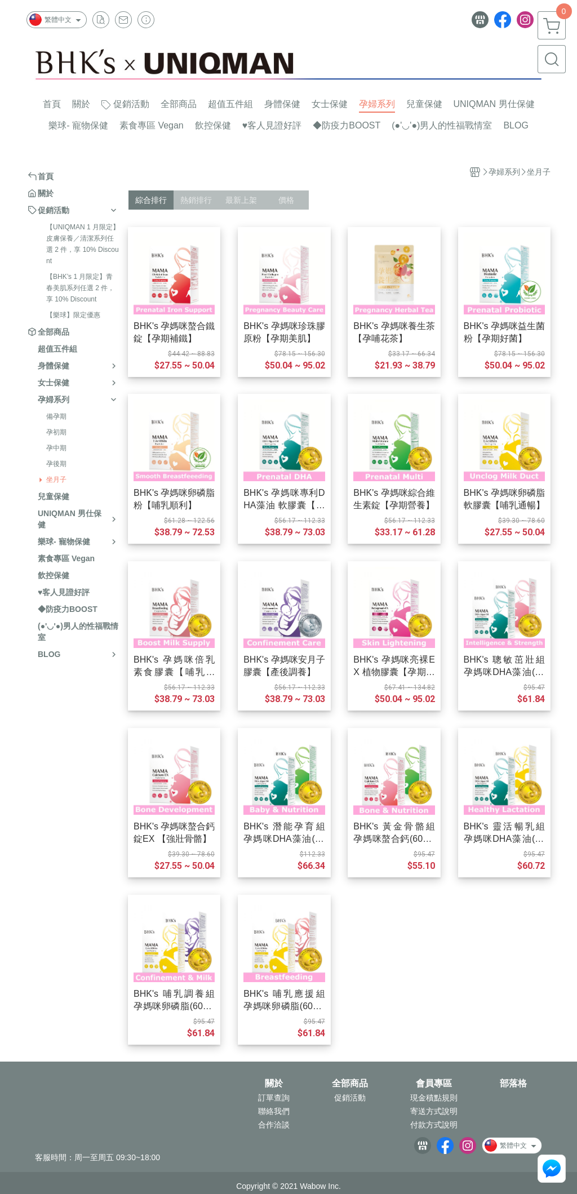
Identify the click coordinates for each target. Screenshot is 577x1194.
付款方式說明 (434, 1125)
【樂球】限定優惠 (73, 315)
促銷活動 (350, 1098)
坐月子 (56, 479)
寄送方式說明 (434, 1111)
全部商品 (350, 1083)
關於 (274, 1083)
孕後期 (56, 464)
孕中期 (56, 448)
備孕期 (56, 416)
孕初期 (56, 432)
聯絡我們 (274, 1111)
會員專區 (434, 1083)
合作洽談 (274, 1125)
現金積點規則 (434, 1098)
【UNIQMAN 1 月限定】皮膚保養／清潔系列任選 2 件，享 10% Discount (82, 244)
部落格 (513, 1083)
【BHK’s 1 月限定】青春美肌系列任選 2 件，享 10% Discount (80, 288)
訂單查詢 (274, 1098)
